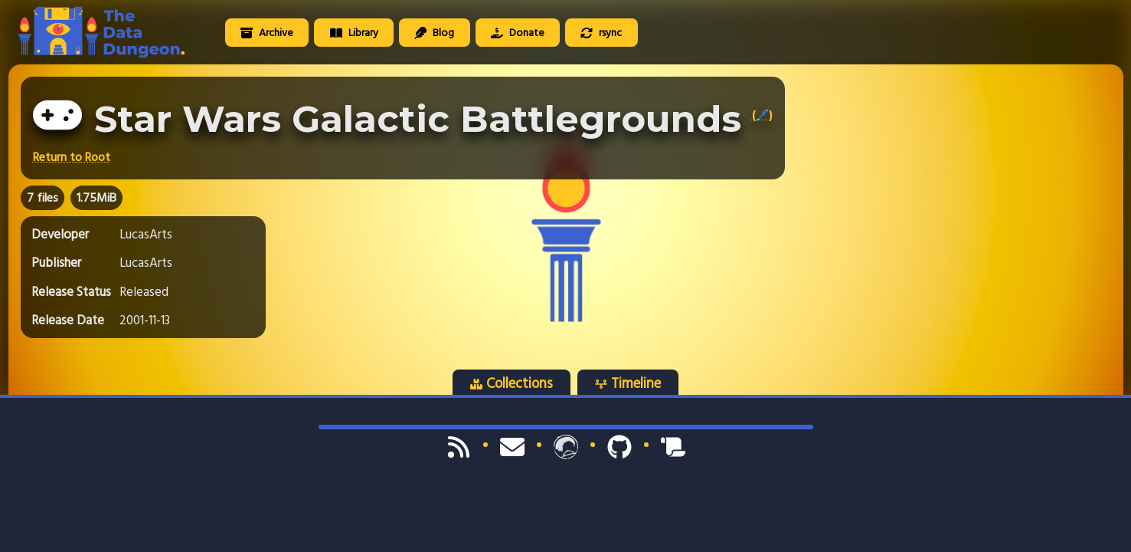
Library (354, 32)
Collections (511, 383)
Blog (434, 32)
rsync (601, 32)
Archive (266, 32)
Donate (517, 32)
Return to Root (71, 157)
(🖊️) (762, 115)
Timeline (628, 383)
